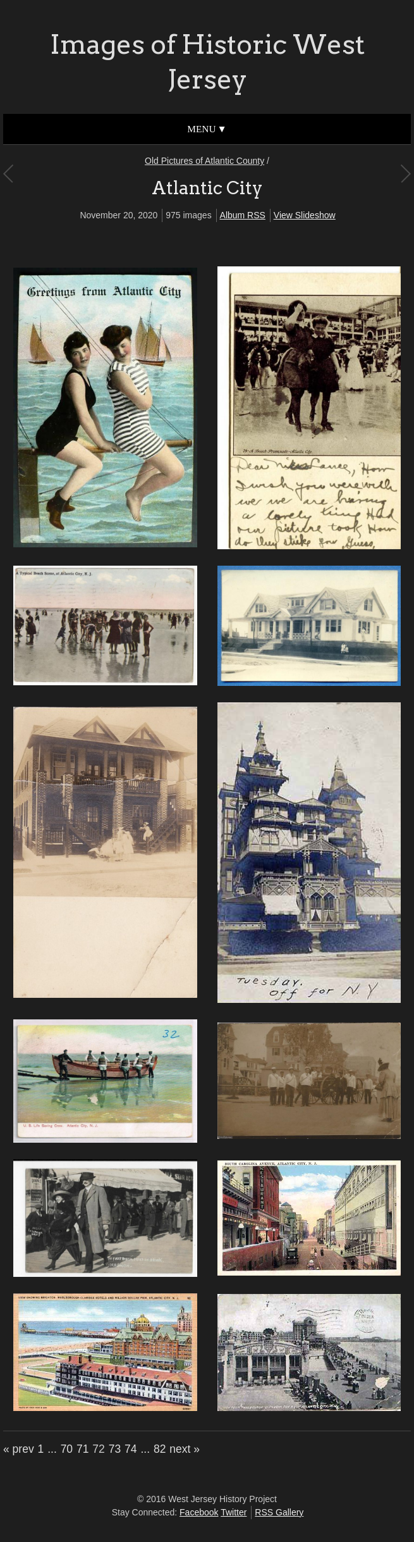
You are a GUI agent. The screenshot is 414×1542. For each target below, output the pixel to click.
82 (160, 1449)
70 (67, 1449)
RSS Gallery (279, 1512)
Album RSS (242, 215)
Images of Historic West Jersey (207, 61)
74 (131, 1449)
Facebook (199, 1512)
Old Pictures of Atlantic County (204, 161)
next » (184, 1449)
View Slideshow (305, 215)
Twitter (234, 1512)
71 (82, 1449)
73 (115, 1449)
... (52, 1449)
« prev (18, 1449)
